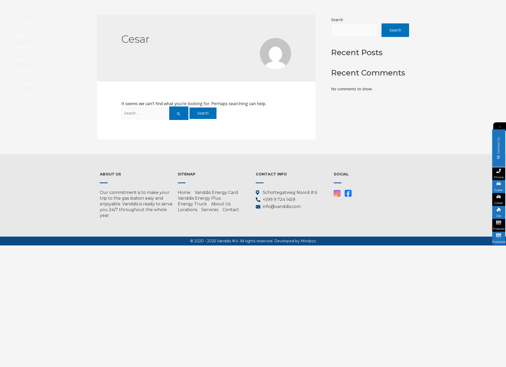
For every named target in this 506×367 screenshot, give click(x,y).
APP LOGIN (394, 11)
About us (311, 11)
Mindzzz (308, 241)
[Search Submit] (179, 113)
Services (180, 11)
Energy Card (210, 11)
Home (157, 11)
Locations (339, 11)
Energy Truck (279, 11)
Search (395, 30)
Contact (367, 11)
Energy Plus (245, 11)
